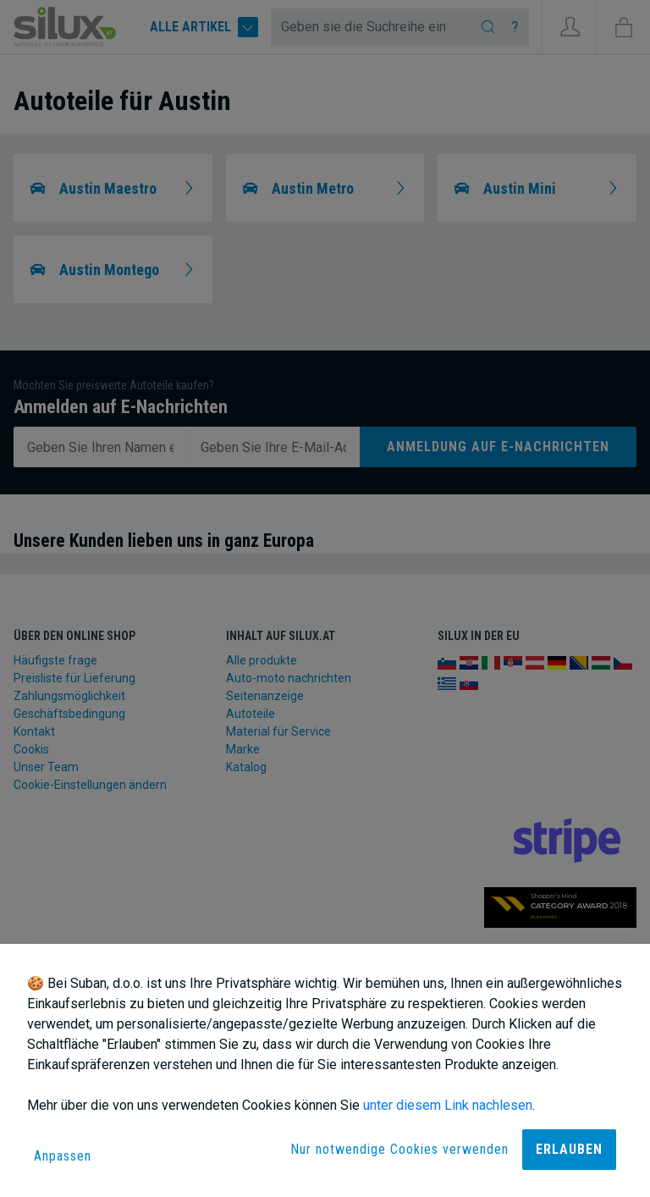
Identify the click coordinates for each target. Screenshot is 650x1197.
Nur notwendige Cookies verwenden (399, 1149)
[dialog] (325, 1070)
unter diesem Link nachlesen (447, 1105)
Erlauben (569, 1149)
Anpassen (62, 1156)
